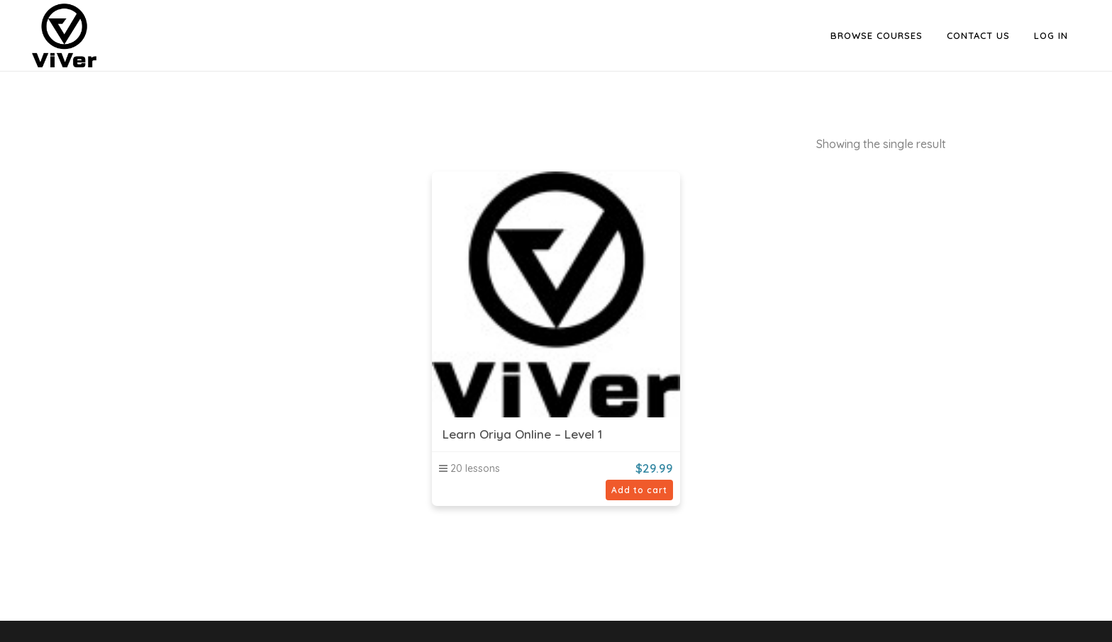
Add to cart (639, 490)
